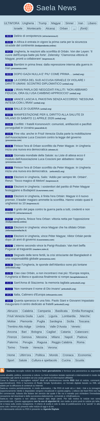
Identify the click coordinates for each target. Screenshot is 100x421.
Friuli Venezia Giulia (20, 316)
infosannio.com (54, 295)
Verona (52, 347)
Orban (64, 28)
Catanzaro (81, 331)
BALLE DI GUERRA (27, 108)
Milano (56, 337)
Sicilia (71, 321)
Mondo (54, 355)
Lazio (41, 316)
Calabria (28, 311)
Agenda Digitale (51, 409)
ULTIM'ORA (11, 23)
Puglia (41, 321)
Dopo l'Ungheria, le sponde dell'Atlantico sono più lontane (50, 264)
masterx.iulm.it (40, 249)
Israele (18, 28)
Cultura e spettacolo (45, 360)
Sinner (70, 23)
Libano (92, 23)
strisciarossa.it (50, 36)
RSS (72, 380)
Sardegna (56, 321)
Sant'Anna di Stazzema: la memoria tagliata (41, 282)
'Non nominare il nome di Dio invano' (37, 288)
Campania (44, 311)
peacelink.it (40, 128)
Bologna (36, 331)
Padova (82, 337)
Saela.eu (11, 371)
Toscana (84, 321)
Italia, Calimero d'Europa (29, 294)
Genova (27, 337)
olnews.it (53, 150)
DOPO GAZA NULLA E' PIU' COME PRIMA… (43, 74)
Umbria (41, 326)
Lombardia (69, 316)
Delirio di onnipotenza (28, 36)
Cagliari (52, 331)
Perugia (28, 342)
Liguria (53, 316)
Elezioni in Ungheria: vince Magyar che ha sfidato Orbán (49, 227)
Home (12, 355)
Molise (12, 321)
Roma (80, 342)
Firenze (13, 337)
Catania (66, 331)
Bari (24, 331)
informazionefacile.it (16, 230)
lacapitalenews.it (78, 277)
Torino (12, 347)
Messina (41, 337)
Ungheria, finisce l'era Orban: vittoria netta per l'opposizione (52, 218)
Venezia (38, 347)
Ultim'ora (25, 355)
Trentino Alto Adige (20, 326)
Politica (40, 355)
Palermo (13, 342)
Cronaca (68, 355)
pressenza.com (19, 68)
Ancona (13, 331)
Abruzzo (13, 311)
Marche (84, 316)
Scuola (79, 360)
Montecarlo (34, 28)
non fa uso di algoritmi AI (46, 401)
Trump (43, 23)
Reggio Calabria (62, 342)
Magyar (56, 23)
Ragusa (42, 342)
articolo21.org (57, 171)
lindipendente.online (45, 46)
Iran (81, 23)
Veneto (75, 326)
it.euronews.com (45, 190)
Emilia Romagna (82, 311)
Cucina (66, 360)
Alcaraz (51, 28)
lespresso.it (48, 59)
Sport (11, 360)
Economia (84, 355)
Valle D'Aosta (58, 326)
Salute (23, 360)
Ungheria (28, 23)
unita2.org (78, 74)
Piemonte (27, 321)
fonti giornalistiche (51, 371)
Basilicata (62, 311)
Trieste (24, 347)
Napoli (69, 337)
